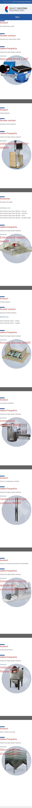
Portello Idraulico (5, 302)
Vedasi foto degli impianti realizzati (10, 137)
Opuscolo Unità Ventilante (8, 124)
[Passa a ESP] (11, 1)
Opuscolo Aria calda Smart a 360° (10, 39)
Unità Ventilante (5, 113)
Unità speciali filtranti (6, 650)
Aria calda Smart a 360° (7, 26)
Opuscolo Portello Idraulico (8, 313)
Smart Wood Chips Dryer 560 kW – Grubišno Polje (15, 218)
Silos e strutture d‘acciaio (7, 732)
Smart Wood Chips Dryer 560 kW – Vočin (12, 215)
